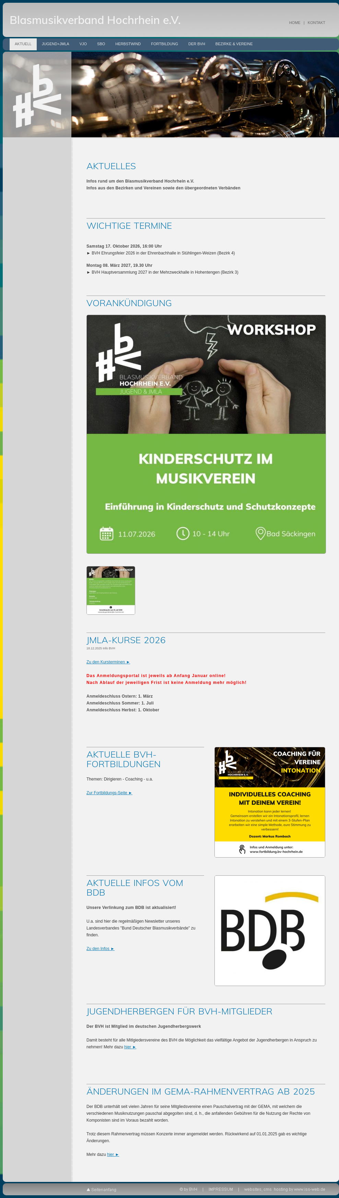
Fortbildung (164, 44)
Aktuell (23, 44)
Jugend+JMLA (55, 44)
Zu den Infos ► (100, 948)
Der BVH (196, 44)
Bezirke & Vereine (234, 44)
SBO (101, 44)
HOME (295, 23)
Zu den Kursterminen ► (108, 662)
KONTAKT (316, 23)
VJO (83, 44)
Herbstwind (128, 44)
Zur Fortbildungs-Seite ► (109, 792)
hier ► (130, 1047)
